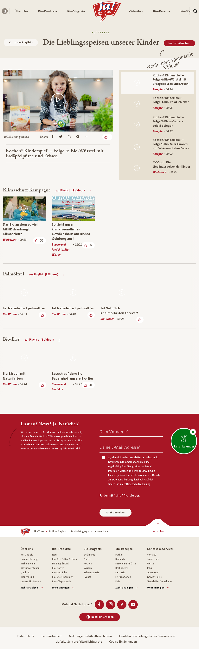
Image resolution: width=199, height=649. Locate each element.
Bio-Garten (58, 568)
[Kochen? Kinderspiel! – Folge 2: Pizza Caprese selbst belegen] (157, 124)
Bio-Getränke (59, 572)
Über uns (27, 549)
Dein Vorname (114, 431)
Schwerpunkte (91, 572)
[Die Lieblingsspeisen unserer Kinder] (90, 531)
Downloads (153, 572)
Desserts (120, 572)
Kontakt (151, 555)
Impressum (153, 559)
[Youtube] (133, 604)
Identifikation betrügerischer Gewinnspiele (147, 636)
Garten (87, 559)
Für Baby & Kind (60, 563)
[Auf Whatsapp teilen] (69, 136)
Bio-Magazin (93, 549)
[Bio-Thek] (39, 531)
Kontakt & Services (160, 549)
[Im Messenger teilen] (78, 136)
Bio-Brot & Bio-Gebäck (64, 559)
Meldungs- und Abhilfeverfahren (90, 636)
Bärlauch (120, 559)
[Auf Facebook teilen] (52, 136)
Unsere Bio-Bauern (31, 581)
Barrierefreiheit (52, 636)
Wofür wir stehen (30, 568)
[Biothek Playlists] (58, 531)
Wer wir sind (27, 577)
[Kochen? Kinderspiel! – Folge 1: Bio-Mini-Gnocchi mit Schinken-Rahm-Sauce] (157, 147)
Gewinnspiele (154, 577)
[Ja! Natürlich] (106, 12)
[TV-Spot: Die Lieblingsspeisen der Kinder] (157, 168)
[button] (21, 11)
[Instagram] (110, 604)
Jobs (149, 568)
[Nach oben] (158, 531)
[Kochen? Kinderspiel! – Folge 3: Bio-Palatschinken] (157, 104)
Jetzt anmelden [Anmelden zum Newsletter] (115, 512)
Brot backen (121, 568)
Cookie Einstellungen (123, 641)
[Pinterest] (121, 604)
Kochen (88, 563)
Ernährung (89, 555)
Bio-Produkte (61, 549)
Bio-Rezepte (124, 549)
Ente (117, 581)
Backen (119, 555)
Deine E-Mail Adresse (120, 447)
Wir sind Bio (27, 555)
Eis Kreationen (123, 577)
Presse (150, 563)
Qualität (25, 572)
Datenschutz (25, 636)
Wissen (88, 568)
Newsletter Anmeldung (159, 581)
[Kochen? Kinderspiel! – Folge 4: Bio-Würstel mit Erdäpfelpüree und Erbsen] (157, 83)
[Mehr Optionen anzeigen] (86, 136)
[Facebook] (99, 604)
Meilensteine (28, 563)
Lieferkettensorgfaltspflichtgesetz (79, 641)
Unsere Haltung (29, 559)
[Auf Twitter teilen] (60, 136)
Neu (54, 555)
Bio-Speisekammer (62, 577)
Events (87, 577)
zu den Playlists (21, 42)
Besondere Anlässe (125, 563)
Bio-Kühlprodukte (61, 581)
